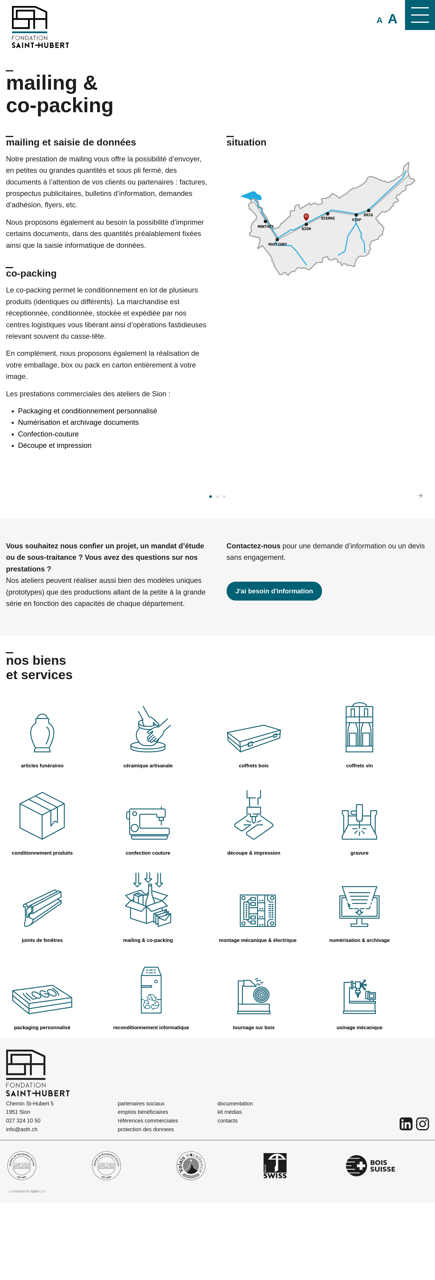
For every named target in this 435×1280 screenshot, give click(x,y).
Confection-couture (48, 434)
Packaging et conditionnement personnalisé (87, 411)
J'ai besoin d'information (274, 668)
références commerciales (148, 1198)
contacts (228, 1198)
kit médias (230, 1189)
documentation (235, 1181)
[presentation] (420, 573)
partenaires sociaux (141, 1181)
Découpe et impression (54, 445)
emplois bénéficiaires (143, 1189)
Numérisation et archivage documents (78, 422)
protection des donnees (146, 1207)
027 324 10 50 (23, 1198)
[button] (210, 573)
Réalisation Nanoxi (27, 1268)
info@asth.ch (21, 1207)
